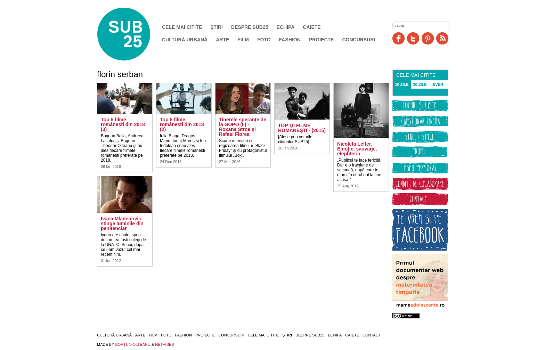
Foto (264, 39)
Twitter (413, 38)
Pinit (428, 38)
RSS (442, 38)
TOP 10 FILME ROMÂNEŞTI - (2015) (302, 128)
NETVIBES (164, 344)
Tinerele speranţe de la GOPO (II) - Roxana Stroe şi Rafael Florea (242, 127)
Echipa (286, 27)
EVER (438, 84)
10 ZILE (401, 84)
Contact (372, 335)
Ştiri (216, 27)
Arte (222, 39)
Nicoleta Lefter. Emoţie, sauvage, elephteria (357, 148)
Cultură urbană (185, 39)
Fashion (290, 39)
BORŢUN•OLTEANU (132, 344)
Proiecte (321, 39)
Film (243, 39)
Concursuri (358, 39)
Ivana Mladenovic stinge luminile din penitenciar (122, 223)
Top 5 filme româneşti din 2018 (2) (182, 124)
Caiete (311, 27)
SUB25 (131, 34)
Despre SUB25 (249, 27)
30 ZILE (419, 84)
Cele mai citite (182, 27)
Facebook (398, 38)
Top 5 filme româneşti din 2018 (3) (123, 124)
